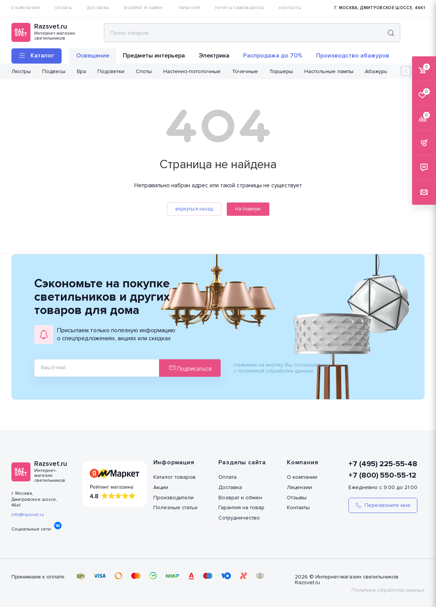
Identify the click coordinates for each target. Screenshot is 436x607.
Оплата (227, 477)
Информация (173, 462)
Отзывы (297, 497)
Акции (160, 487)
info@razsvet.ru (27, 515)
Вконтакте (58, 525)
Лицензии (299, 487)
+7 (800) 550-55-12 (382, 475)
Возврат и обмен (240, 497)
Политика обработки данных (388, 590)
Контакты (298, 507)
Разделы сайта (242, 462)
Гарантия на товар (241, 507)
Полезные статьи (175, 507)
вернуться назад (194, 209)
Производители (173, 497)
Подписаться (190, 368)
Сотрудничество (239, 518)
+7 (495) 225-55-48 (382, 463)
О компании (302, 477)
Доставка (230, 487)
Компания (302, 462)
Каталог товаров (174, 477)
